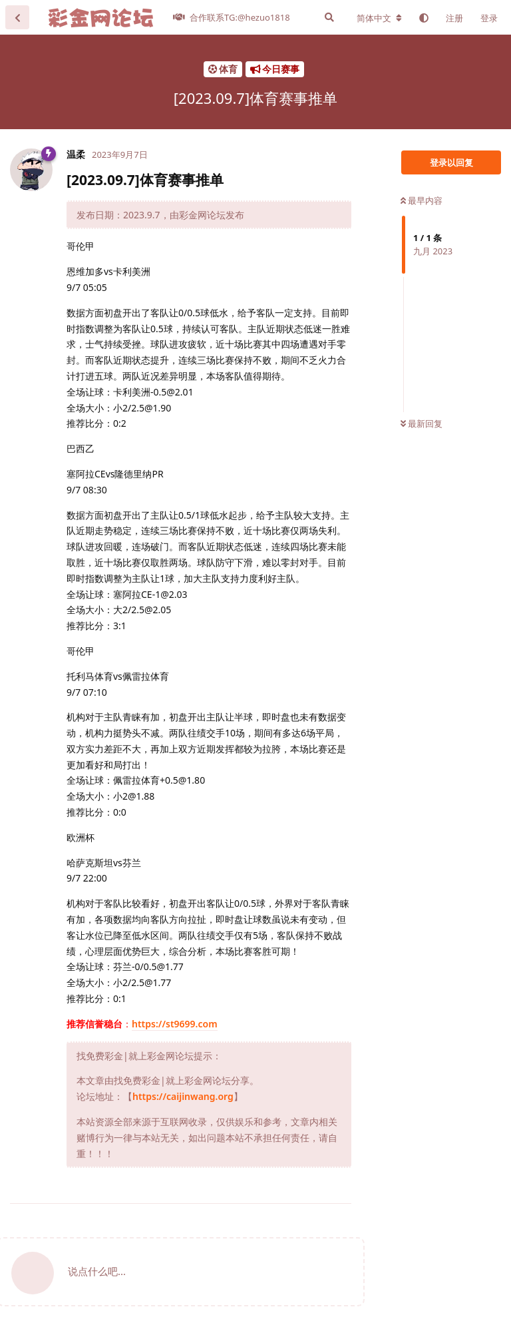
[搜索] (329, 17)
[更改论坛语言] (379, 18)
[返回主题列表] (17, 17)
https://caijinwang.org (183, 1096)
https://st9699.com (175, 1023)
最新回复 (421, 423)
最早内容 (421, 200)
